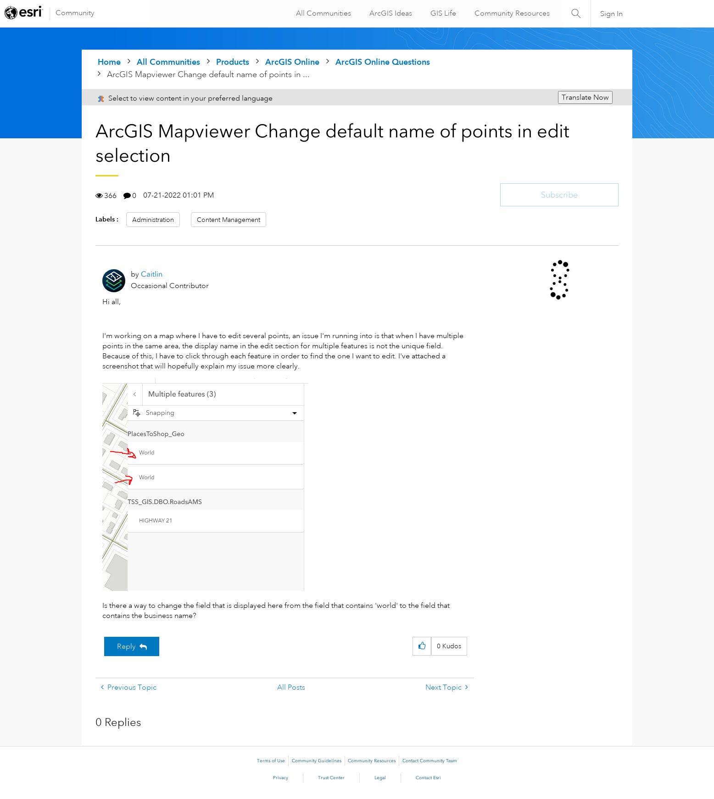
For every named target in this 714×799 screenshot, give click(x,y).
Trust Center (331, 778)
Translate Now (585, 97)
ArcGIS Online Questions (382, 62)
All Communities (322, 13)
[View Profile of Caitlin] (151, 274)
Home (109, 62)
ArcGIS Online (292, 62)
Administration (153, 219)
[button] (205, 484)
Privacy (280, 778)
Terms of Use (271, 761)
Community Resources (510, 13)
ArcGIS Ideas (389, 13)
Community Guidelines (316, 761)
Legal (380, 778)
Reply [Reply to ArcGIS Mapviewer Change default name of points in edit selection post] (126, 646)
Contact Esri (428, 778)
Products (232, 62)
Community (75, 12)
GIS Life (442, 13)
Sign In (611, 13)
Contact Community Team (429, 761)
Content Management (228, 219)
